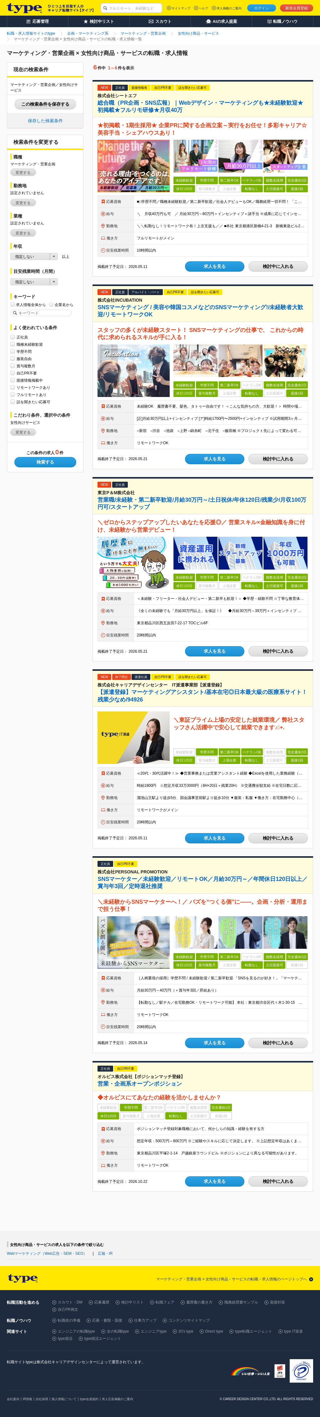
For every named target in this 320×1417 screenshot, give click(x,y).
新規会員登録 (296, 8)
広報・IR (105, 1253)
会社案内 (13, 1399)
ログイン (261, 8)
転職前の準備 (69, 1320)
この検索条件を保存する (45, 104)
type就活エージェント (103, 1338)
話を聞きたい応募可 (33, 401)
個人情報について (64, 1399)
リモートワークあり (33, 387)
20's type (185, 1331)
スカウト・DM (70, 1302)
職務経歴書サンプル (241, 1302)
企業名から (64, 304)
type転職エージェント (253, 1331)
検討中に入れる (278, 266)
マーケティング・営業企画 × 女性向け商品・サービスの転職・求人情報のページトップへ (231, 1279)
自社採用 (42, 1399)
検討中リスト (132, 1302)
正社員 (22, 337)
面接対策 (277, 1302)
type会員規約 (89, 1399)
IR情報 (27, 1399)
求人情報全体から (31, 304)
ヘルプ (203, 8)
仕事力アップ (145, 1320)
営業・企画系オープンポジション (140, 1084)
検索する (45, 462)
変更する (23, 172)
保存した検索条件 (45, 120)
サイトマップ (181, 8)
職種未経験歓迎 (30, 344)
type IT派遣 (293, 1331)
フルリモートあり (32, 394)
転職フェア (165, 1302)
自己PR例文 (68, 1309)
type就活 (65, 1338)
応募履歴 (101, 1302)
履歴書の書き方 (199, 1302)
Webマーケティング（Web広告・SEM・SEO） (47, 1253)
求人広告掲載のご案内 (117, 1399)
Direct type (214, 1331)
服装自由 (24, 358)
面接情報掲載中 (30, 380)
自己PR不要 (27, 373)
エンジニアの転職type (76, 1331)
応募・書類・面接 (107, 1320)
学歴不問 (24, 351)
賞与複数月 (26, 366)
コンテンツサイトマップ (189, 1320)
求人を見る (215, 266)
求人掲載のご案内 (229, 8)
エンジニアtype (154, 1331)
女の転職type (118, 1331)
